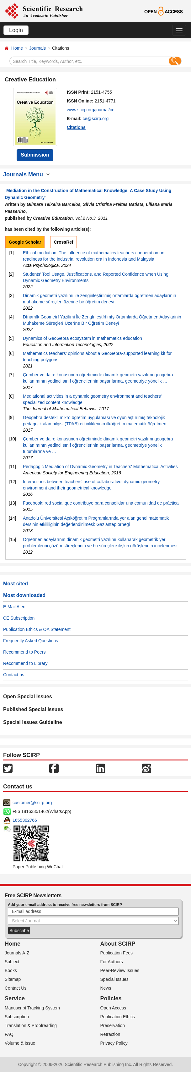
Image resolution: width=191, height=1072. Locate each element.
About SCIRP (117, 944)
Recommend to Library (25, 663)
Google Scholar (25, 242)
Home (17, 48)
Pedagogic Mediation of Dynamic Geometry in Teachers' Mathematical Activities (100, 466)
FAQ (9, 1034)
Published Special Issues (33, 709)
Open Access (113, 1007)
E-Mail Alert (14, 606)
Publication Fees (116, 952)
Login (16, 30)
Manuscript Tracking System (32, 1007)
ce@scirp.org (96, 118)
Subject (12, 961)
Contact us (13, 674)
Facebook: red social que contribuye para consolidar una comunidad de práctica (101, 503)
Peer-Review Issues (120, 970)
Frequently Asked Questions (30, 640)
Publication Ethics (117, 1016)
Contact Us (15, 988)
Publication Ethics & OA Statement (37, 629)
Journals (37, 48)
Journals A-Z (17, 952)
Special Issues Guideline (32, 722)
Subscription (17, 1016)
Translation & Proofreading (31, 1025)
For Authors (111, 961)
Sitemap (13, 979)
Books (11, 970)
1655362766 (25, 820)
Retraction (110, 1034)
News (105, 988)
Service (15, 998)
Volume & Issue (20, 1043)
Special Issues (114, 979)
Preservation (112, 1025)
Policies (111, 998)
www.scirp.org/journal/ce (90, 109)
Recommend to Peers (24, 652)
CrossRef (63, 242)
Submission (35, 154)
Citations (76, 127)
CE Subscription (18, 618)
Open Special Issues (27, 696)
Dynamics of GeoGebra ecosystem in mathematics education (82, 338)
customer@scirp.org (32, 802)
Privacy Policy (114, 1043)
